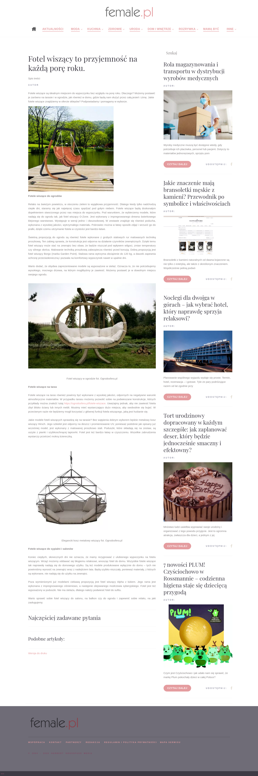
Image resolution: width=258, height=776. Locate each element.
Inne (230, 29)
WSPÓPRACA (36, 742)
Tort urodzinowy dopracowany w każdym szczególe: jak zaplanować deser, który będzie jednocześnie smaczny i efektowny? (195, 432)
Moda (75, 29)
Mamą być (211, 29)
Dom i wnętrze (159, 29)
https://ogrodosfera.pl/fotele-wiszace (84, 403)
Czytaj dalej (177, 164)
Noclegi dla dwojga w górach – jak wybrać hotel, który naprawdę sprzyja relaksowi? (196, 308)
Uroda (135, 29)
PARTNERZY (74, 742)
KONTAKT (55, 742)
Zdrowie (115, 29)
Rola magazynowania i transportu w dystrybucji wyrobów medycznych (194, 71)
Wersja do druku (37, 653)
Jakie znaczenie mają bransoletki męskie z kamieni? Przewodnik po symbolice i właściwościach (197, 193)
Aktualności (52, 29)
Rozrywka (187, 29)
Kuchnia (94, 29)
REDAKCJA (93, 742)
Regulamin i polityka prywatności (130, 742)
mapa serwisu (170, 742)
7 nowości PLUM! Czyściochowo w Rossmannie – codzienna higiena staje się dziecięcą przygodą (195, 578)
